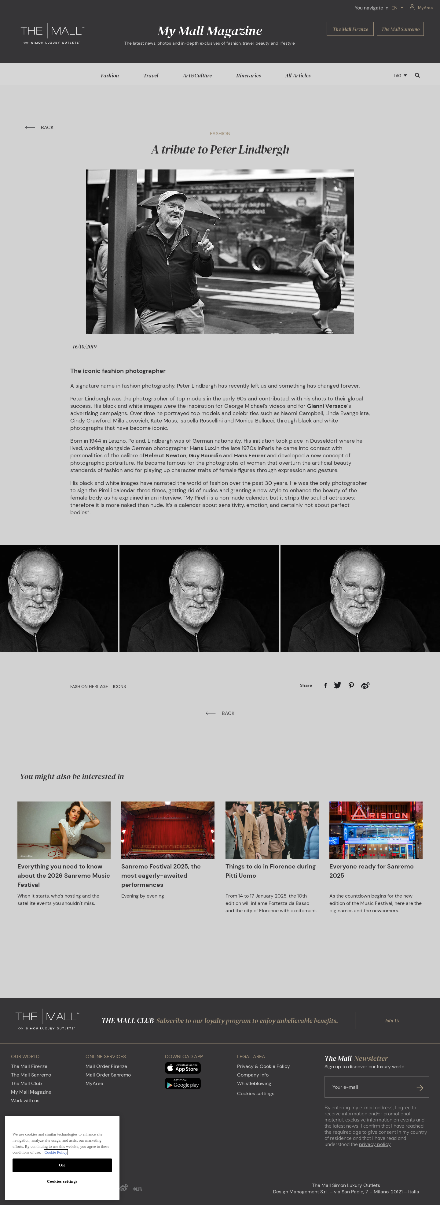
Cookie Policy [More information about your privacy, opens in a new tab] (55, 1152)
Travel (150, 75)
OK (62, 1165)
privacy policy (375, 1144)
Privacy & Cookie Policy (263, 1066)
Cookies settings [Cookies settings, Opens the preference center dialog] (62, 1181)
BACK (39, 127)
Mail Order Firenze (106, 1066)
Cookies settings (255, 1094)
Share (306, 685)
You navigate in (371, 8)
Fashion (110, 75)
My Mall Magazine (31, 1092)
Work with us (25, 1101)
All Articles (297, 75)
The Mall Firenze (29, 1066)
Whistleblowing (254, 1083)
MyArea (94, 1083)
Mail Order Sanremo (108, 1075)
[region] (62, 1158)
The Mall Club (26, 1083)
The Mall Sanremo (31, 1075)
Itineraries (248, 75)
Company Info (253, 1075)
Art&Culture (197, 75)
